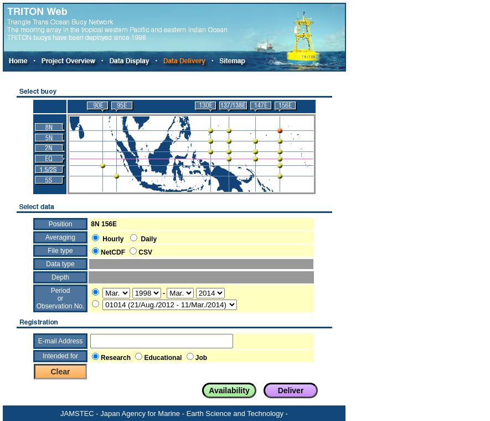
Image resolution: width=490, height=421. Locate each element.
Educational (163, 358)
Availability (229, 390)
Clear (60, 371)
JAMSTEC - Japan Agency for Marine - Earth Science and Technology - (174, 413)
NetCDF (113, 252)
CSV (145, 252)
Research (116, 358)
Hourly (112, 239)
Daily (149, 239)
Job (201, 358)
